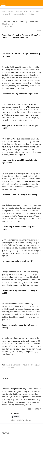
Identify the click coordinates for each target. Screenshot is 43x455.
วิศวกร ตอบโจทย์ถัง (23, 11)
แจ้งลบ (38, 30)
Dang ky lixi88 (32, 80)
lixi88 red (33, 67)
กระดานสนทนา (8, 11)
